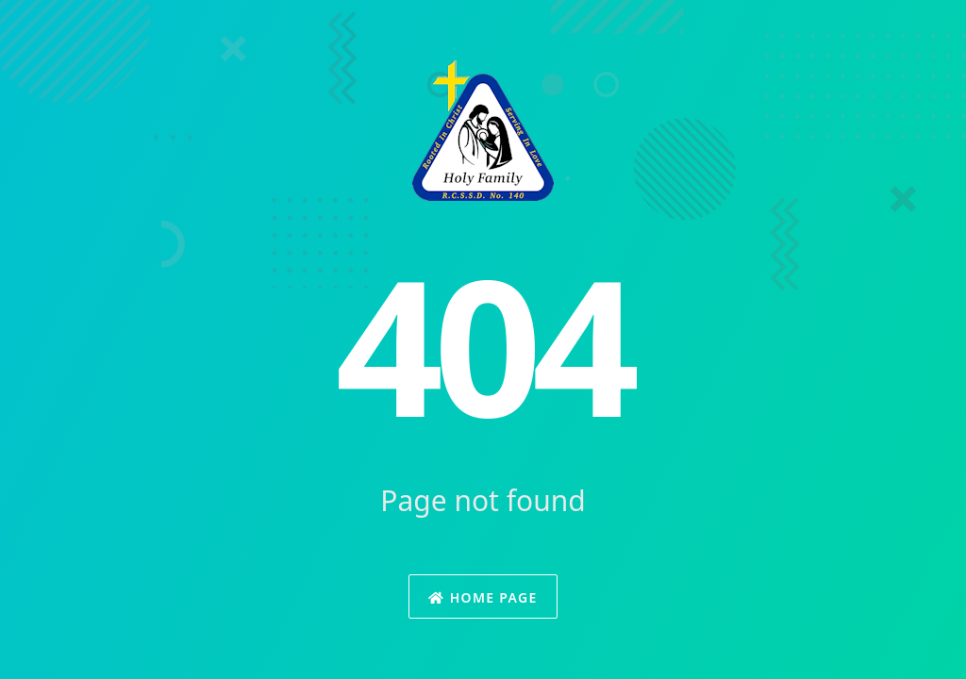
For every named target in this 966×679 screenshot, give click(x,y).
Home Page (482, 597)
